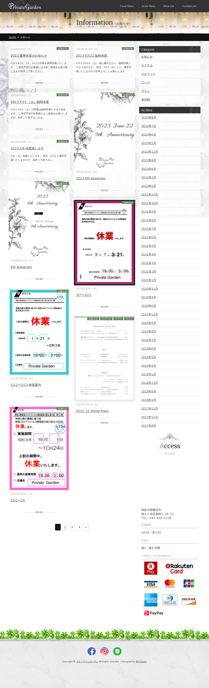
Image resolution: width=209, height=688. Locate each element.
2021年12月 (149, 194)
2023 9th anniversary (91, 178)
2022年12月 (149, 152)
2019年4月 (148, 366)
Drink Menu (148, 6)
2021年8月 (148, 220)
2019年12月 (149, 314)
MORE (39, 83)
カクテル (106, 318)
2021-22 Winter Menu (92, 411)
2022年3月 (148, 177)
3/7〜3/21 (83, 295)
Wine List (168, 6)
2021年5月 (148, 246)
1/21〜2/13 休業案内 (26, 385)
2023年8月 (148, 117)
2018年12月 (149, 383)
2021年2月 (148, 271)
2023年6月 (148, 135)
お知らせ (62, 48)
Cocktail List (189, 6)
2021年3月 (148, 263)
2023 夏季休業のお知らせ (29, 55)
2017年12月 (149, 408)
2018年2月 (148, 400)
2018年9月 (148, 391)
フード (118, 318)
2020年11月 (149, 289)
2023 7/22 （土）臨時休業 (30, 102)
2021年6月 (148, 237)
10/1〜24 (18, 500)
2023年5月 (148, 143)
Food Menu (126, 6)
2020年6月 (148, 306)
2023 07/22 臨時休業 (91, 55)
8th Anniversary (21, 267)
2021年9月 (148, 212)
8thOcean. (141, 661)
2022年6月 (148, 169)
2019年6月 (148, 349)
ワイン (129, 318)
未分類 (145, 99)
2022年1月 (148, 186)
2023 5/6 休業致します (27, 148)
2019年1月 (148, 374)
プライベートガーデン (87, 661)
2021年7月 (148, 229)
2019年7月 (148, 340)
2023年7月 (148, 126)
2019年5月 (148, 357)
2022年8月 (148, 160)
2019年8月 (148, 331)
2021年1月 (148, 280)
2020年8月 (148, 297)
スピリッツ (148, 74)
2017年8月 (148, 426)
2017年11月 (149, 417)
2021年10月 (149, 203)
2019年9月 (148, 323)
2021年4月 (148, 254)
